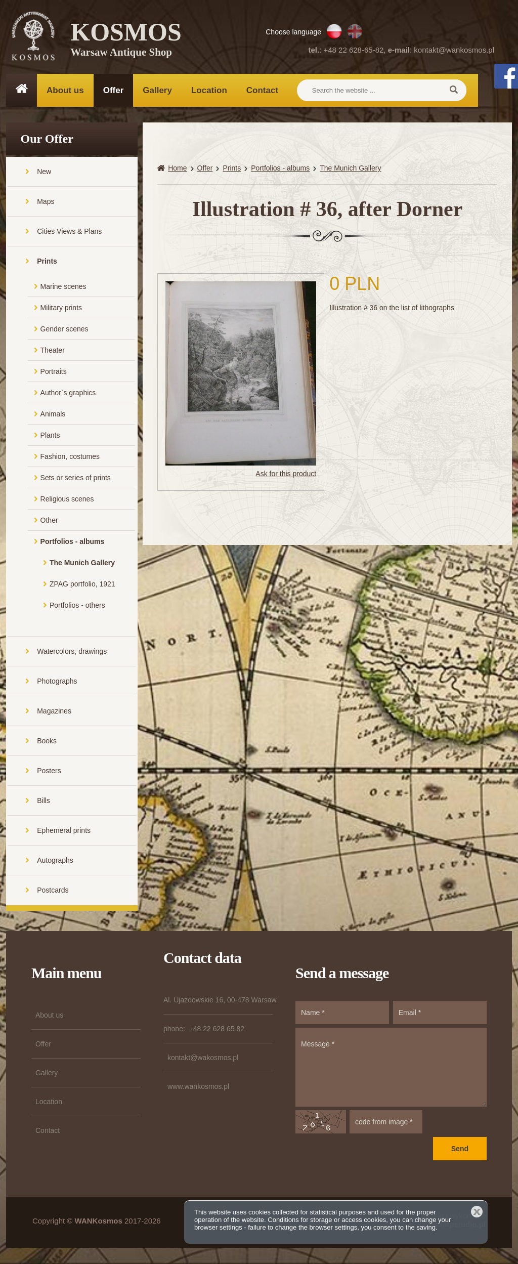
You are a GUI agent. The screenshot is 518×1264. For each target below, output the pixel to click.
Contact (262, 90)
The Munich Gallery (82, 564)
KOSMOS (126, 40)
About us (65, 90)
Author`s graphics (68, 394)
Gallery (157, 90)
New (44, 172)
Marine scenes (63, 287)
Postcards (52, 891)
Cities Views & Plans (69, 232)
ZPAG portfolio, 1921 (82, 585)
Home (177, 169)
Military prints (61, 309)
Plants (50, 436)
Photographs (57, 682)
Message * (391, 1068)
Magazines (54, 712)
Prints (47, 262)
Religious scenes (67, 500)
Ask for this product (285, 475)
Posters (49, 772)
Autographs (55, 861)
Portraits (53, 372)
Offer (113, 90)
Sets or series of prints (75, 479)
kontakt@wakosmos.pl (202, 1059)
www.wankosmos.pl (198, 1087)
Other (49, 521)
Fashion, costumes (70, 457)
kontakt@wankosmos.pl (454, 50)
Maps (45, 202)
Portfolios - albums (72, 542)
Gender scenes (64, 330)
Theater (52, 351)
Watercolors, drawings (72, 652)
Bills (43, 801)
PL (334, 31)
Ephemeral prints (64, 831)
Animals (53, 415)
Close (477, 1211)
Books (47, 742)
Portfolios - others (77, 606)
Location (209, 90)
